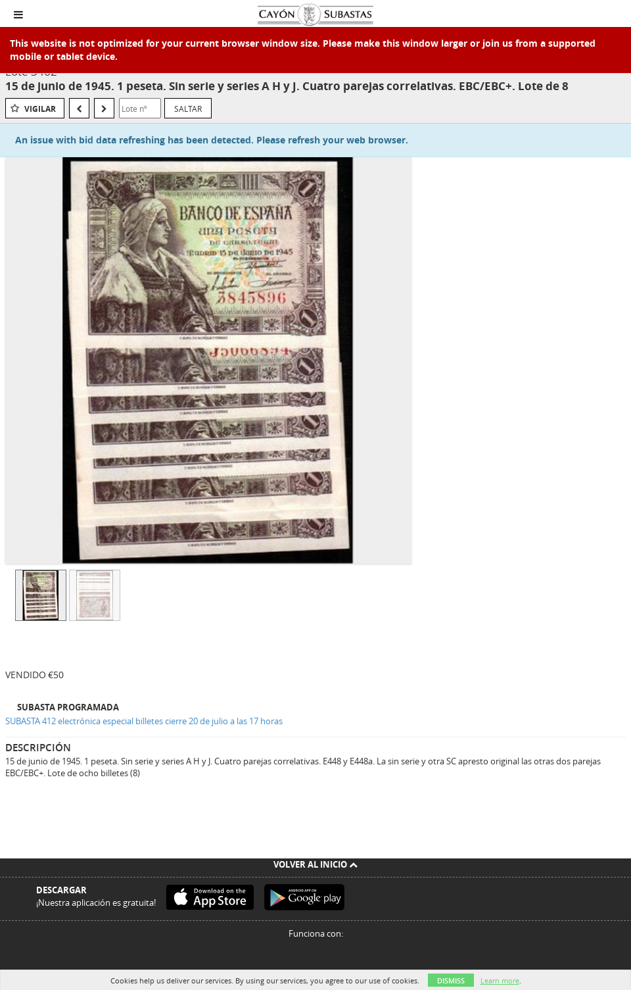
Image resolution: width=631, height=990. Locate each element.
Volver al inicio (315, 864)
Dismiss (451, 980)
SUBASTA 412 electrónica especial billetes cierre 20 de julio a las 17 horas (144, 721)
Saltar (188, 108)
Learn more (499, 980)
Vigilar (40, 108)
